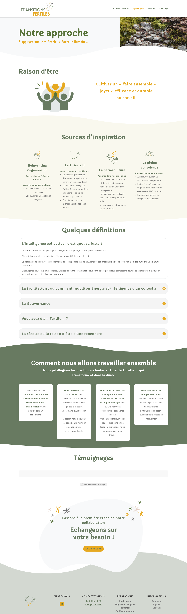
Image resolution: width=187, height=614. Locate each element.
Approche (138, 9)
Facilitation (125, 584)
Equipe (151, 9)
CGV (123, 611)
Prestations (119, 9)
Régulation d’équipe (125, 587)
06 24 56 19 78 (93, 532)
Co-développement (125, 594)
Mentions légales (91, 611)
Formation (125, 591)
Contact (163, 9)
